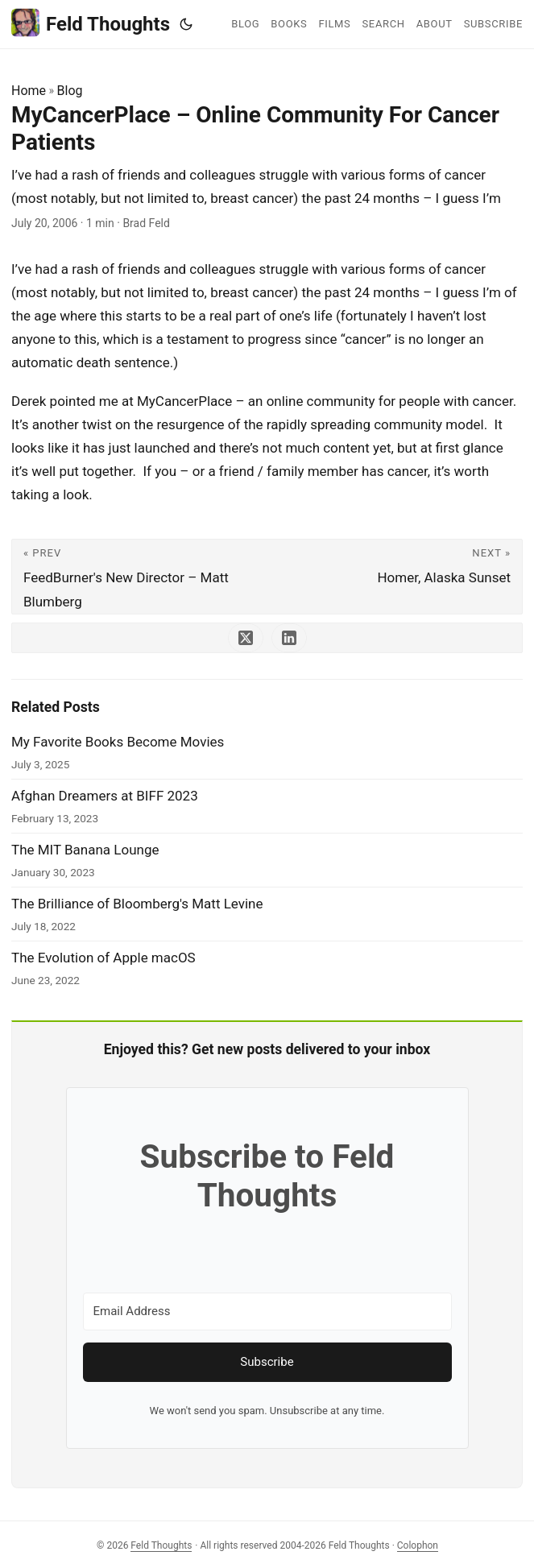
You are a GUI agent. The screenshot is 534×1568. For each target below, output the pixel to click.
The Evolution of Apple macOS (103, 957)
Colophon (417, 1545)
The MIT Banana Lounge (85, 850)
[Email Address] (267, 1311)
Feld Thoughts (90, 23)
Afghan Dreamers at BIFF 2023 (104, 796)
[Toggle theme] (186, 24)
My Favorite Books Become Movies (117, 742)
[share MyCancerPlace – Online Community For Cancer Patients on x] (245, 637)
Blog (70, 90)
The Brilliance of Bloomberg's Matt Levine (137, 904)
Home (28, 90)
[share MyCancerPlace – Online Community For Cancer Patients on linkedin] (289, 637)
